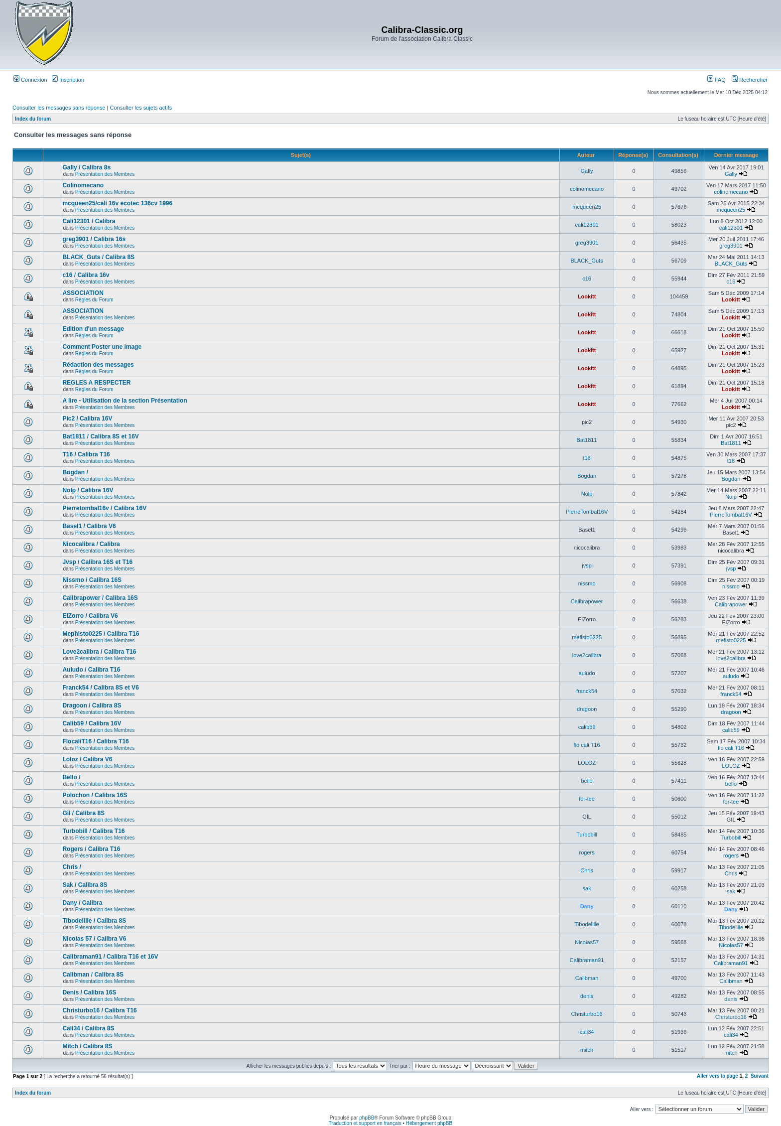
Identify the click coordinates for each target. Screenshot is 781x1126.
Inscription (68, 80)
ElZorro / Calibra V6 (90, 615)
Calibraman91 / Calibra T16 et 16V (110, 956)
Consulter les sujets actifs (141, 108)
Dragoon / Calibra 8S (91, 705)
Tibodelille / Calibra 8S (94, 920)
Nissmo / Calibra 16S (92, 579)
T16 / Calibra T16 (86, 454)
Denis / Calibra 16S (89, 992)
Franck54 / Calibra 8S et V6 (100, 687)
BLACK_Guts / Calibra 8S (98, 257)
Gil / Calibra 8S (83, 813)
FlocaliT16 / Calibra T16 (95, 741)
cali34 (587, 1032)
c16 (586, 279)
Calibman (586, 978)
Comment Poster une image (101, 346)
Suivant (760, 1076)
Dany (587, 906)
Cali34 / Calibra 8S (88, 1028)
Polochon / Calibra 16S (94, 795)
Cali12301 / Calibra (88, 221)
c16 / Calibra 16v (85, 275)
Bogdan (586, 476)
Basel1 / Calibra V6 (89, 526)
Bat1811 (587, 440)
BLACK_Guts (586, 261)
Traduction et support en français (365, 1123)
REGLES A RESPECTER (96, 382)
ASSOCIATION (82, 292)
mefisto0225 (587, 637)
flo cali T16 (587, 745)
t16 (586, 458)
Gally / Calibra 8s (86, 167)
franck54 (586, 691)
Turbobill (586, 835)
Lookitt (587, 296)
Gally (587, 171)
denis (586, 996)
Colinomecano (83, 185)
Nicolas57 (587, 942)
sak (587, 888)
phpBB (366, 1118)
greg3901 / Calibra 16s (94, 239)
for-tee (587, 799)
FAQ (716, 80)
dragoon (587, 709)
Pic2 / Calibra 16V (87, 418)
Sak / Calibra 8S (84, 884)
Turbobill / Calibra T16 (93, 831)
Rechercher (750, 80)
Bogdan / (75, 472)
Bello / (71, 777)
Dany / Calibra (82, 902)
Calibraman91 (587, 960)
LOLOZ (587, 763)
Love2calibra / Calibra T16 (99, 651)
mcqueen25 (586, 207)
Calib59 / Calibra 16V (91, 723)
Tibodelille (587, 924)
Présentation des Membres (105, 174)
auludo (587, 673)
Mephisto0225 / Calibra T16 (100, 633)
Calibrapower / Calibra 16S (99, 597)
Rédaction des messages (97, 364)
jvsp (587, 565)
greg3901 (587, 243)
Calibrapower (587, 601)
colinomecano (587, 189)
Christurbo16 (587, 1014)
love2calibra (587, 655)
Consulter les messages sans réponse (58, 108)
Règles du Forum (94, 299)
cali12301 (587, 225)
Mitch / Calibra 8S (87, 1046)
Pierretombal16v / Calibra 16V (104, 508)
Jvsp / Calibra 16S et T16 (97, 562)
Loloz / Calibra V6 (87, 759)
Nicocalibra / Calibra (91, 544)
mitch (586, 1050)
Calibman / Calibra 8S (93, 974)
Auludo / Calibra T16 (91, 669)
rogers (587, 852)
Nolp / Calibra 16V (87, 490)
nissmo (587, 583)
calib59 (587, 727)
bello (586, 781)
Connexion (30, 80)
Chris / (71, 866)
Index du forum (33, 119)
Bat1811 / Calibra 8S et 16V (100, 436)
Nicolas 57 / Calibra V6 (94, 938)
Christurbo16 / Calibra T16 (99, 1010)
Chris (586, 870)
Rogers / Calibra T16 (91, 848)
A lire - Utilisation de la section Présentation (124, 400)
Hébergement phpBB (429, 1123)
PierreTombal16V (587, 512)
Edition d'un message (93, 328)
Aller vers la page (718, 1076)
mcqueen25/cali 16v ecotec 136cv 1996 (117, 203)
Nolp (587, 494)
